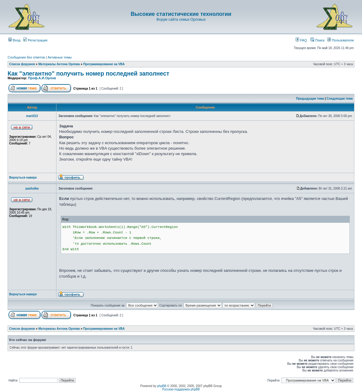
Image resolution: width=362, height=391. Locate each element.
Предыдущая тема (310, 98)
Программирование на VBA (104, 64)
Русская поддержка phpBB (181, 389)
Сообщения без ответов (26, 57)
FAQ (301, 40)
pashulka (31, 188)
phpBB (161, 386)
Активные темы (60, 57)
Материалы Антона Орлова (59, 64)
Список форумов (22, 64)
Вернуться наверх (23, 177)
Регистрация (35, 40)
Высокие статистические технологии (181, 14)
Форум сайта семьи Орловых (181, 19)
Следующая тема (340, 98)
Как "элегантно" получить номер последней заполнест (88, 73)
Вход (14, 40)
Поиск (317, 40)
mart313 (32, 116)
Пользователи (340, 40)
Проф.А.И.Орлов (42, 78)
